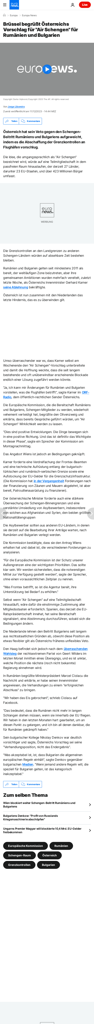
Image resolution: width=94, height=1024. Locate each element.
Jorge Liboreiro (16, 106)
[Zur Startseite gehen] (14, 4)
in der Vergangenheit (49, 481)
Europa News (29, 15)
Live (85, 4)
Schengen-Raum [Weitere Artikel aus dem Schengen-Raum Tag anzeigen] (19, 855)
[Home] (4, 15)
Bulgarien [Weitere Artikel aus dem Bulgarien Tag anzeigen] (48, 864)
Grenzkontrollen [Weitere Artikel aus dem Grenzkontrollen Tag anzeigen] (19, 864)
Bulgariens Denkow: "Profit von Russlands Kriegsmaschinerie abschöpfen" (30, 817)
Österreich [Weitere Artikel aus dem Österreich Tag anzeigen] (49, 855)
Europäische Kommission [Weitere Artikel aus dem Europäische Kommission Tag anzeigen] (25, 845)
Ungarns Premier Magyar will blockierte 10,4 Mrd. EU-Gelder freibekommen (42, 830)
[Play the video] (47, 69)
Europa (14, 15)
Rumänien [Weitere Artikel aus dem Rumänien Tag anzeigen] (61, 845)
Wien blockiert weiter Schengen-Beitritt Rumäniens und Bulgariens (39, 804)
